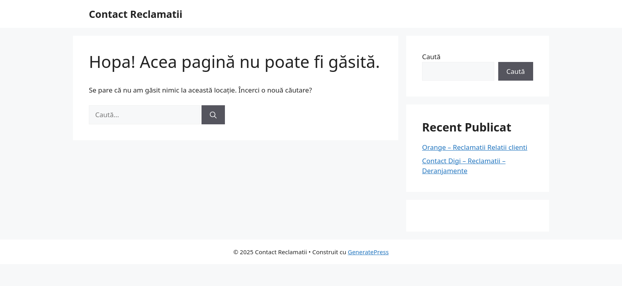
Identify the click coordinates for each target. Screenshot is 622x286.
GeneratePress (368, 252)
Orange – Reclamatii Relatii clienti (474, 147)
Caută (431, 56)
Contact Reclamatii (135, 14)
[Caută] (213, 114)
